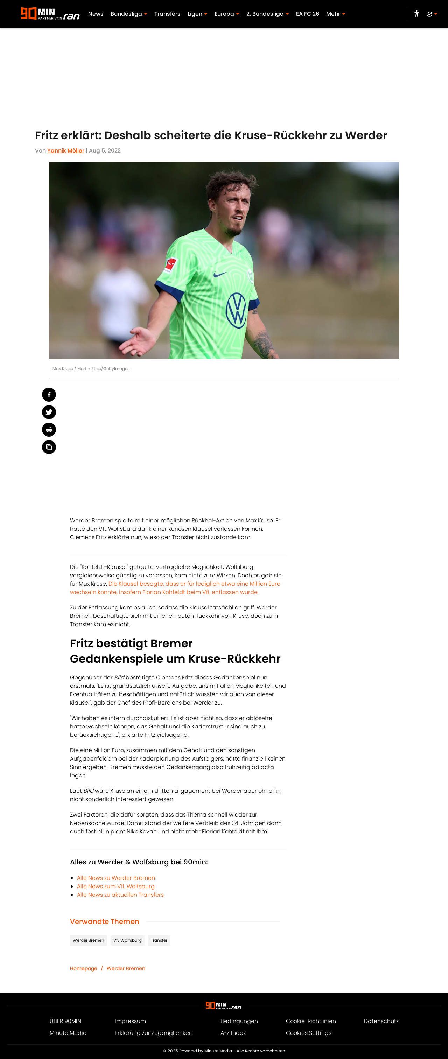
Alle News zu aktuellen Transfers (120, 895)
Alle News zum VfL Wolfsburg (116, 886)
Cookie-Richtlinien (311, 1021)
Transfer (159, 940)
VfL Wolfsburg (127, 940)
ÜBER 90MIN (65, 1021)
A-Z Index (233, 1033)
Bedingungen (239, 1021)
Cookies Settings (308, 1033)
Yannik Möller (65, 151)
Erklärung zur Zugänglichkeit (153, 1033)
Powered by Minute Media (205, 1051)
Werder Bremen (88, 940)
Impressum (130, 1021)
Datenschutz (381, 1021)
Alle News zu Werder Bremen (116, 878)
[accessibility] (416, 14)
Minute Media (68, 1033)
